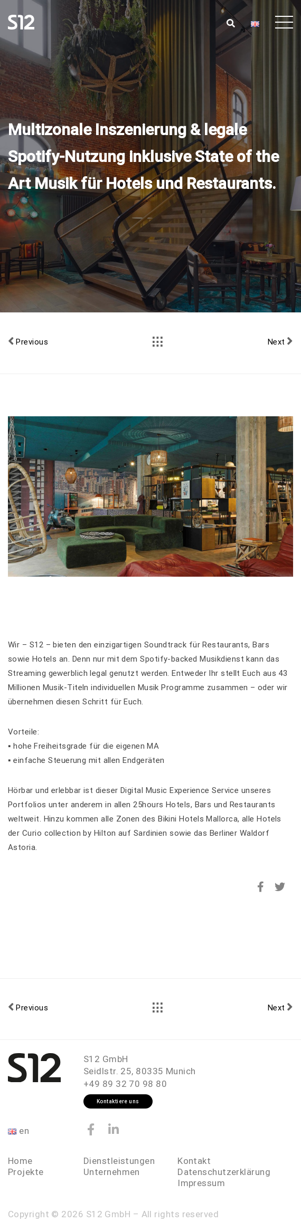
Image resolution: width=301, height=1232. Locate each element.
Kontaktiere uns (118, 1101)
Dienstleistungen (119, 1160)
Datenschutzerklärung (223, 1172)
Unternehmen (111, 1172)
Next (280, 341)
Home (20, 1160)
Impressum (201, 1183)
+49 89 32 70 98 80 (125, 1083)
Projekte (26, 1172)
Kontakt (194, 1160)
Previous (28, 341)
